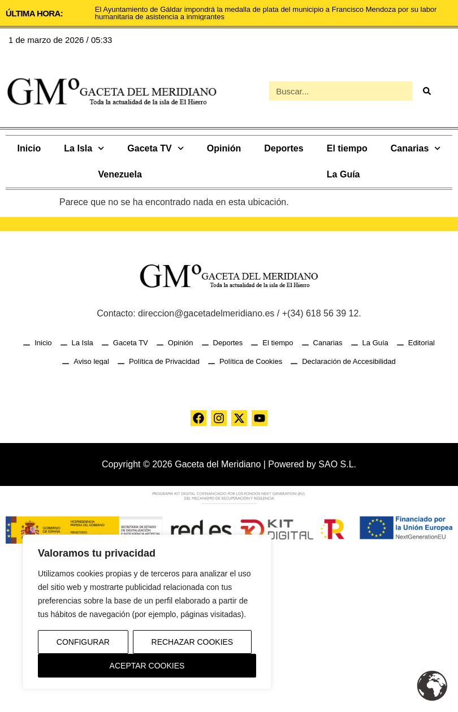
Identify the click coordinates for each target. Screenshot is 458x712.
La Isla (84, 148)
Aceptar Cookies (147, 665)
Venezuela (119, 174)
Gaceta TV (155, 148)
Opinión (224, 148)
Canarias (416, 148)
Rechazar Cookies (193, 641)
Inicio (29, 148)
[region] (147, 612)
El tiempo (347, 148)
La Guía (343, 174)
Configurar (83, 641)
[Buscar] (426, 91)
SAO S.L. (337, 464)
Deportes (283, 148)
